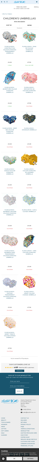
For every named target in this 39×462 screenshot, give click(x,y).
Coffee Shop (25, 437)
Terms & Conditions (28, 428)
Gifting (3, 428)
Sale (2, 433)
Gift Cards (5, 431)
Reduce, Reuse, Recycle (29, 439)
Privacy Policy (26, 424)
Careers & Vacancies (28, 443)
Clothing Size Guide (28, 441)
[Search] (4, 2)
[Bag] (36, 2)
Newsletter (25, 431)
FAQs (22, 426)
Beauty (3, 420)
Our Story (24, 435)
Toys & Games (5, 422)
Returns (24, 422)
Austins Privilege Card (29, 433)
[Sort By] (9, 25)
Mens (3, 426)
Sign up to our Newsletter (19, 376)
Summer (4, 435)
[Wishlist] (7, 2)
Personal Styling (27, 445)
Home (3, 418)
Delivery (24, 420)
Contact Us (25, 418)
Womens (4, 424)
